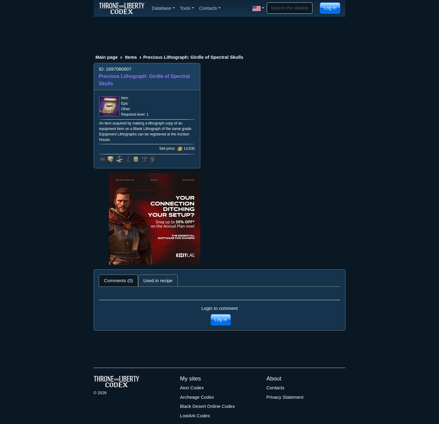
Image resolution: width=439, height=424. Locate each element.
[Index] (122, 8)
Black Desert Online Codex (207, 406)
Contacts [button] (210, 8)
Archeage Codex (197, 397)
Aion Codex (192, 387)
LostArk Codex (195, 415)
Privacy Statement (285, 397)
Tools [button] (187, 8)
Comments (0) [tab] (118, 280)
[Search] (289, 8)
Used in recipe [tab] (158, 280)
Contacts (275, 387)
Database (163, 8)
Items (131, 57)
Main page (106, 57)
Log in (330, 7)
